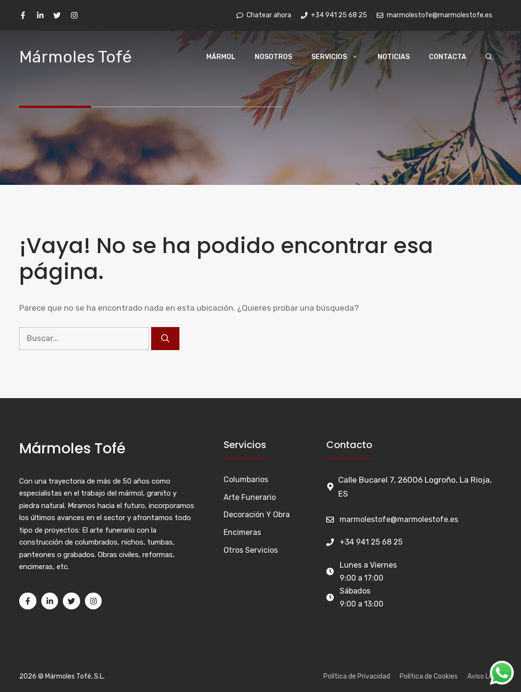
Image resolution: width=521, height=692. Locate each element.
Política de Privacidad (356, 676)
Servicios (339, 57)
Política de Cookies (429, 676)
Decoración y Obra (257, 514)
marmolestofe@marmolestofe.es (399, 519)
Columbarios (246, 479)
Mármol (221, 57)
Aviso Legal (484, 676)
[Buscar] (165, 338)
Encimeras (242, 532)
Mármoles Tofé (75, 57)
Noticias (394, 57)
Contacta (447, 57)
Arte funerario (250, 497)
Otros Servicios (251, 550)
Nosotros (273, 57)
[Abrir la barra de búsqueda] (489, 57)
